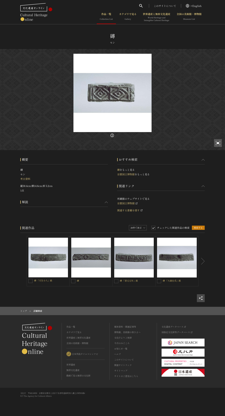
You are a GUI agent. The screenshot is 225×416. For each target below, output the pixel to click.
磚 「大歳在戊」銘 (172, 280)
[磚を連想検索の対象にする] (73, 281)
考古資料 (25, 179)
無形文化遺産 (73, 370)
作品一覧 (106, 17)
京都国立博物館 (126, 174)
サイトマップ (120, 370)
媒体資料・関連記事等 (125, 326)
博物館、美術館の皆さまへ (127, 332)
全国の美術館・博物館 (189, 17)
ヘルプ (117, 354)
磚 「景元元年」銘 (129, 280)
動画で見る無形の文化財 (78, 375)
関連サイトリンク (123, 365)
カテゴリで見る (128, 17)
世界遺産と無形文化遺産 (156, 17)
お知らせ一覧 (120, 348)
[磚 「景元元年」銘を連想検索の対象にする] (116, 281)
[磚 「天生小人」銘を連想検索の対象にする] (30, 281)
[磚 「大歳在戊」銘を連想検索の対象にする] (159, 281)
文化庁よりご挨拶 (123, 337)
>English (194, 6)
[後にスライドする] (201, 261)
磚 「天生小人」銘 (43, 280)
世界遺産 (70, 364)
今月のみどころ (122, 343)
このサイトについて (165, 6)
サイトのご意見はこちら (126, 376)
